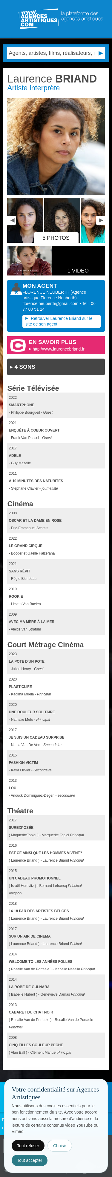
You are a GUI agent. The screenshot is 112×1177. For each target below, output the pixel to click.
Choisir (59, 1145)
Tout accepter (29, 1160)
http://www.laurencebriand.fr (59, 349)
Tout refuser (28, 1145)
